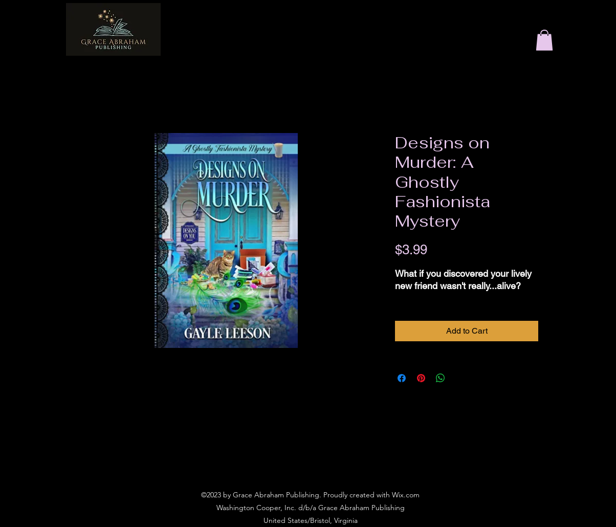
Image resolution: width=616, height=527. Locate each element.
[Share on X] (460, 378)
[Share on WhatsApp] (440, 378)
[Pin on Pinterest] (421, 378)
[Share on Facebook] (401, 378)
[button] (544, 40)
